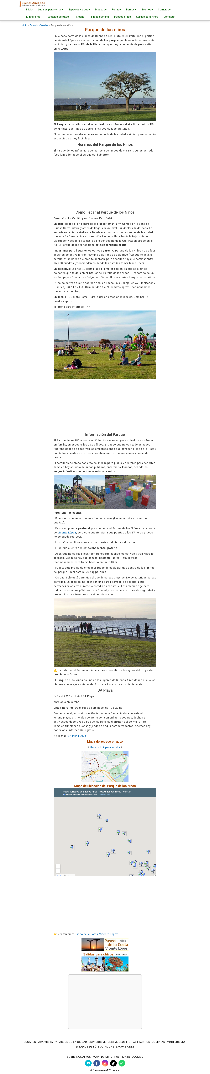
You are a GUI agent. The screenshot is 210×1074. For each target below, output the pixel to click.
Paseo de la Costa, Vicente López (96, 934)
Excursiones (125, 1046)
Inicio (29, 9)
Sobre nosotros (79, 1056)
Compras (164, 9)
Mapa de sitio (102, 1056)
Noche (81, 16)
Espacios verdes (79, 9)
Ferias (116, 9)
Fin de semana (100, 16)
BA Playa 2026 (77, 735)
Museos (100, 9)
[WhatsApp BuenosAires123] (122, 1063)
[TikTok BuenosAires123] (113, 1063)
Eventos (147, 9)
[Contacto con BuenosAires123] (88, 1063)
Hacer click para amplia (105, 747)
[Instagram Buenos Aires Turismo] (105, 1063)
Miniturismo (34, 16)
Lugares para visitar (50, 9)
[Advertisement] (105, 183)
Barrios (131, 9)
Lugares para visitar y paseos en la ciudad (55, 1041)
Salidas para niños (147, 16)
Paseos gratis (122, 16)
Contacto (169, 16)
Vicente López (67, 532)
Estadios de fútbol (59, 16)
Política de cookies (128, 1056)
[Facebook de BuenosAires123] (96, 1063)
